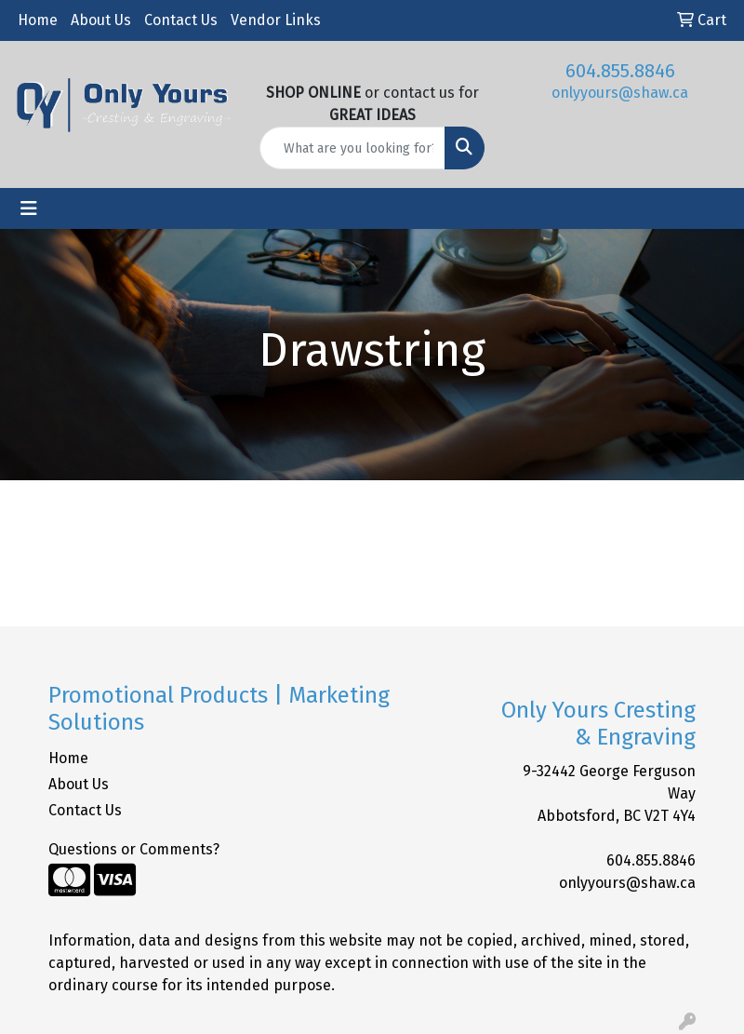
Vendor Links (276, 20)
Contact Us (181, 20)
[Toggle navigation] (28, 208)
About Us (101, 20)
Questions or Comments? (133, 849)
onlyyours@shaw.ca (619, 92)
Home (38, 20)
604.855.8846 (620, 71)
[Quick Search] (352, 148)
